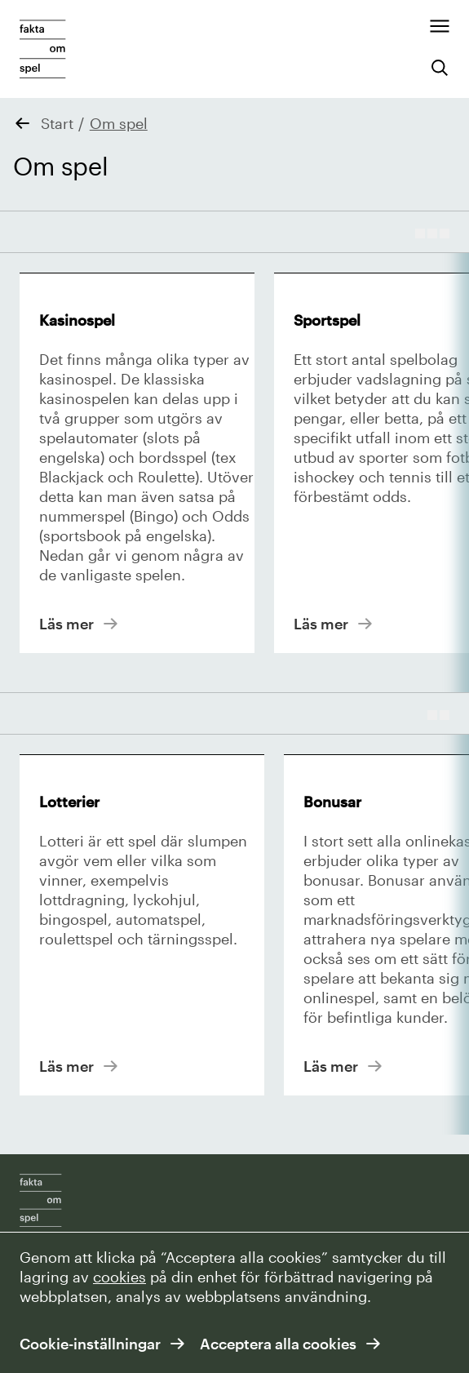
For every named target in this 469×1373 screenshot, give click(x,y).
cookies (119, 1277)
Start (57, 123)
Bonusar (332, 802)
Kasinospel (77, 320)
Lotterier (69, 802)
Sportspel (327, 320)
